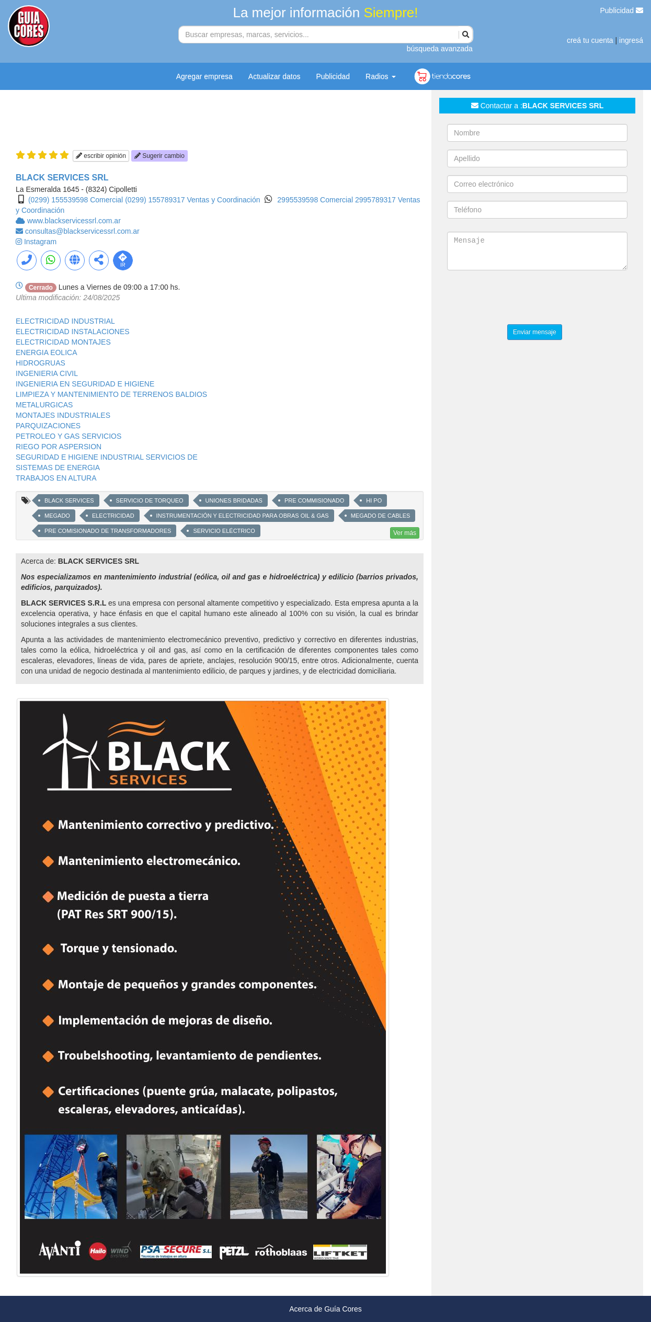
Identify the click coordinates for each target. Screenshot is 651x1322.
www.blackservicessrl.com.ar (74, 220)
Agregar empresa (204, 76)
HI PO (374, 500)
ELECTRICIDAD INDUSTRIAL (65, 321)
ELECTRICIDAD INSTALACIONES (73, 331)
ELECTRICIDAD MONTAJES (63, 342)
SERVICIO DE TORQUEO (150, 500)
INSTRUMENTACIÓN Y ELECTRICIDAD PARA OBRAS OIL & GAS (242, 515)
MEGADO (57, 515)
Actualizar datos (274, 76)
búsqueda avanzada (440, 48)
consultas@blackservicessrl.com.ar (82, 231)
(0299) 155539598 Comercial (75, 200)
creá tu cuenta (590, 40)
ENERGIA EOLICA (46, 352)
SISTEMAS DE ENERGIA (58, 467)
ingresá (631, 40)
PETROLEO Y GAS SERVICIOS (68, 436)
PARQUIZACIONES (48, 425)
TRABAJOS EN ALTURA (56, 478)
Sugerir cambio (159, 155)
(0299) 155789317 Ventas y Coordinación (192, 200)
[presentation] (526, 298)
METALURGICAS (44, 405)
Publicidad (622, 10)
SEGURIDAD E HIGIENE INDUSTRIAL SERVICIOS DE (107, 457)
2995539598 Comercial (316, 200)
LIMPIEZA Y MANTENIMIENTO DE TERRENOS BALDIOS (111, 394)
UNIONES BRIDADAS (233, 500)
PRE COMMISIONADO (314, 500)
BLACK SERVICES (69, 500)
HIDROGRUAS (40, 363)
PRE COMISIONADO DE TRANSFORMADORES (107, 531)
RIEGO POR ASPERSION (58, 446)
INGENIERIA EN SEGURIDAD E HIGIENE (85, 384)
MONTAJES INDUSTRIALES (63, 415)
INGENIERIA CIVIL (47, 373)
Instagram (40, 241)
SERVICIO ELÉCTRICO (224, 531)
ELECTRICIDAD (113, 515)
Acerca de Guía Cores (325, 1309)
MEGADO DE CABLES (380, 515)
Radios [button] (380, 76)
